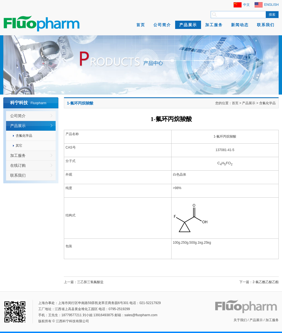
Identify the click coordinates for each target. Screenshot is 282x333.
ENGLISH (271, 5)
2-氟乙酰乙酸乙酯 (266, 282)
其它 (19, 145)
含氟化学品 (24, 136)
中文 (246, 5)
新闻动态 (240, 25)
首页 (140, 25)
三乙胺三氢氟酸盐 (90, 282)
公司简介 (162, 25)
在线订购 (18, 165)
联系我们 (266, 25)
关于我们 (240, 320)
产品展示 (188, 25)
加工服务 (214, 25)
